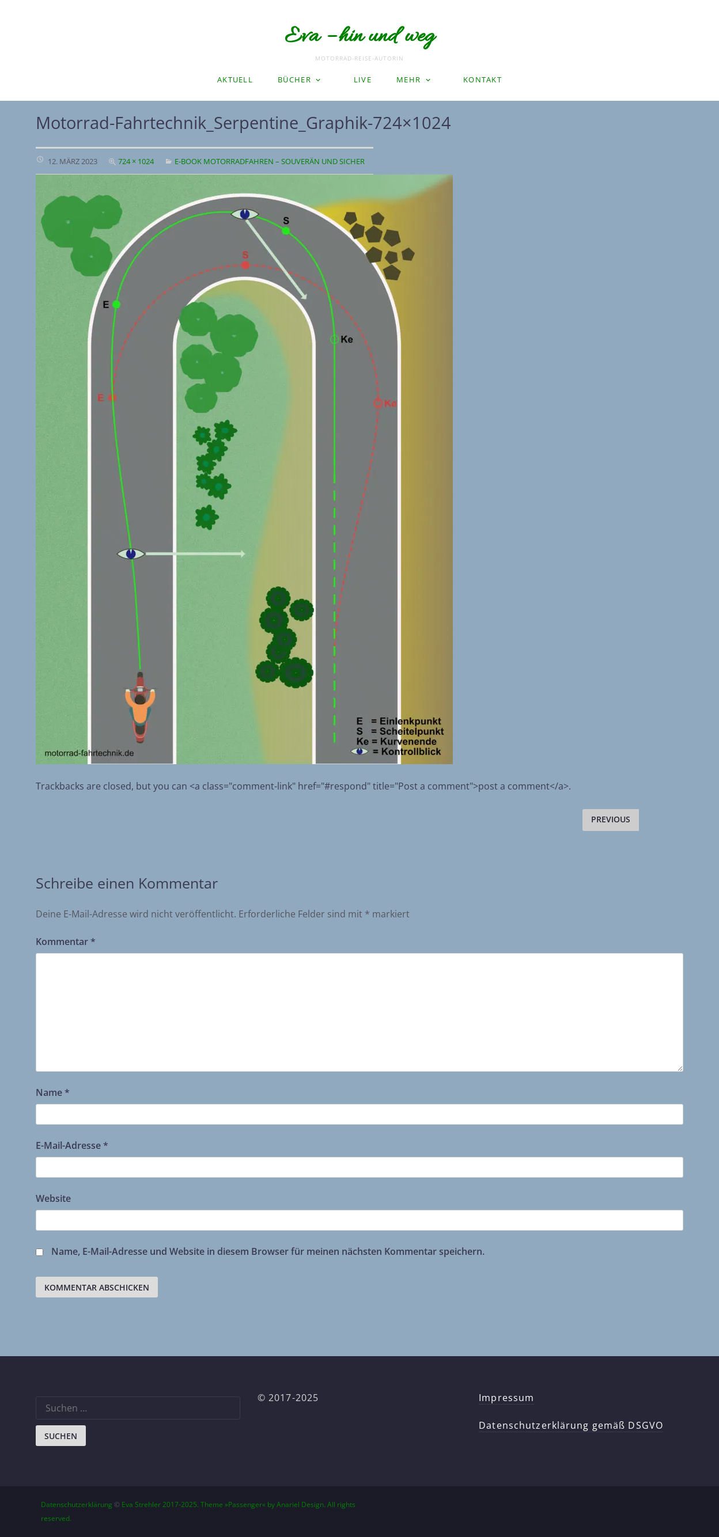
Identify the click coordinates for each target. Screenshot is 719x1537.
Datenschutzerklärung (76, 1504)
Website (53, 1198)
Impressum (506, 1397)
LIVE (363, 79)
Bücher (294, 79)
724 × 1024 (136, 161)
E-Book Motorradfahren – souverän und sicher (270, 161)
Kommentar (66, 941)
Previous (610, 819)
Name (53, 1092)
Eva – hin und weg (359, 36)
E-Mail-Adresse (72, 1145)
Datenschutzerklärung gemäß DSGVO (571, 1425)
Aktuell (235, 79)
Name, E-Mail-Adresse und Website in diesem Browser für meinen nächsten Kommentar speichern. (268, 1251)
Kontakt (482, 79)
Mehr (408, 79)
